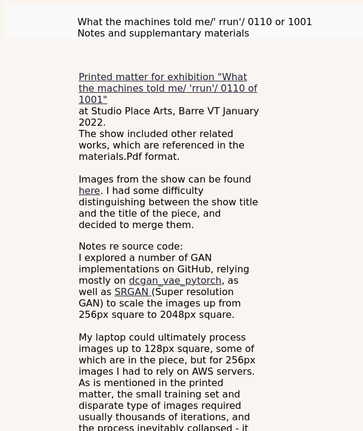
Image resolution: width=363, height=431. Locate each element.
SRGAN (133, 292)
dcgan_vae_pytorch (175, 280)
